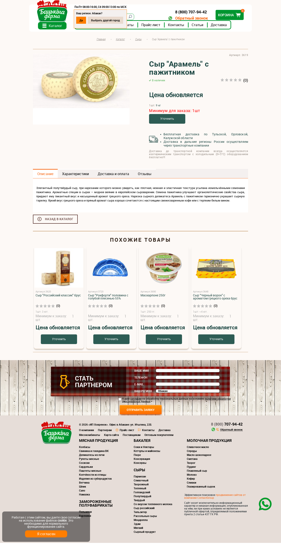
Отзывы (144, 174)
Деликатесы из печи (91, 456)
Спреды (192, 452)
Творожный (141, 485)
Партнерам (105, 431)
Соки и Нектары (144, 448)
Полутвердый (142, 497)
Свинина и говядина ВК (94, 452)
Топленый (140, 489)
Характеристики (75, 174)
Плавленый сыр (197, 471)
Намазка (84, 495)
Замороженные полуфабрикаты (96, 504)
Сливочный (141, 481)
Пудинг (191, 468)
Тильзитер (140, 513)
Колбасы (84, 448)
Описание (45, 174)
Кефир (191, 479)
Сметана (192, 460)
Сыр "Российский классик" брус (58, 296)
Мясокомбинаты (89, 436)
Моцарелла (141, 521)
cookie (62, 520)
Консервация (142, 460)
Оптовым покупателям (158, 436)
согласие (136, 399)
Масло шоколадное (199, 456)
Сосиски (84, 464)
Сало (82, 491)
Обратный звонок (187, 18)
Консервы (140, 464)
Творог (191, 464)
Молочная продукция (209, 441)
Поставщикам (131, 436)
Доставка (222, 26)
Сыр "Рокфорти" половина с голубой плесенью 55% (108, 297)
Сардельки (86, 468)
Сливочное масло (198, 448)
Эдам (137, 525)
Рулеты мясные (89, 460)
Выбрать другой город (109, 20)
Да (84, 20)
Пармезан (140, 477)
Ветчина (84, 483)
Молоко (192, 475)
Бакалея (142, 441)
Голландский (142, 493)
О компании (86, 431)
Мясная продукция (98, 441)
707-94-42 (227, 425)
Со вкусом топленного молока (153, 505)
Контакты (180, 26)
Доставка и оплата (113, 174)
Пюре (137, 456)
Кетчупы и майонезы (147, 452)
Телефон (140, 379)
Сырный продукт (145, 533)
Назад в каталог (59, 220)
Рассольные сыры (145, 517)
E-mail (139, 385)
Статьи (201, 26)
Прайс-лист (154, 26)
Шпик (82, 487)
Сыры (139, 470)
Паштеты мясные (90, 471)
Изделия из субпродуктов (95, 479)
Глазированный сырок (201, 487)
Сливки (191, 483)
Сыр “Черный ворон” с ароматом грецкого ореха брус (215, 297)
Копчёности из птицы (92, 475)
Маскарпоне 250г (153, 296)
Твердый (139, 501)
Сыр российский (144, 509)
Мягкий (138, 529)
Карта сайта (111, 436)
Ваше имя (141, 372)
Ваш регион (143, 392)
